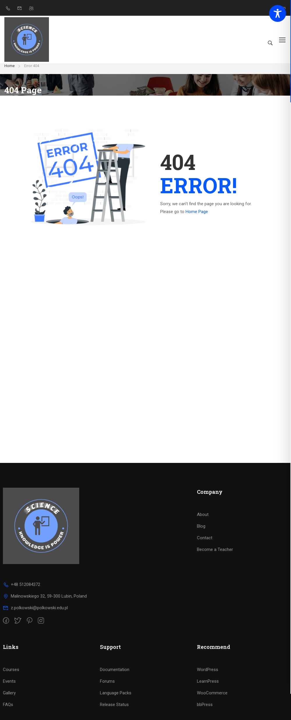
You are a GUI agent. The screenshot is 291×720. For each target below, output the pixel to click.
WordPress (207, 674)
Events (9, 686)
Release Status (114, 709)
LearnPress (208, 686)
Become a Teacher (215, 554)
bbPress (205, 709)
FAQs (8, 709)
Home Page (197, 216)
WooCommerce (212, 698)
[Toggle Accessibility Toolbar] (278, 13)
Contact (204, 543)
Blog (201, 531)
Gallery (9, 698)
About (203, 519)
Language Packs (115, 698)
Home (9, 71)
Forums (107, 686)
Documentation (114, 674)
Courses (11, 674)
